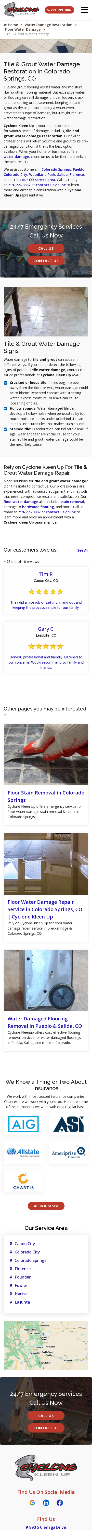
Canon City (25, 1243)
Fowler (21, 1285)
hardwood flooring (38, 506)
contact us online (51, 184)
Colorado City (15, 174)
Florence (77, 174)
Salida (62, 174)
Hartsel (21, 1293)
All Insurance (46, 1206)
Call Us (46, 248)
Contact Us (46, 260)
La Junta (22, 1302)
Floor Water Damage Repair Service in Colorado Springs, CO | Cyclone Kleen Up (45, 909)
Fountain (23, 1277)
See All (82, 550)
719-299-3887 (59, 10)
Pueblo (78, 169)
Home (11, 24)
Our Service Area (46, 1228)
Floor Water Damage (22, 29)
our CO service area (38, 179)
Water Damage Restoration (48, 24)
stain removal (72, 501)
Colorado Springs (56, 169)
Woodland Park (42, 174)
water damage (16, 156)
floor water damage (21, 501)
